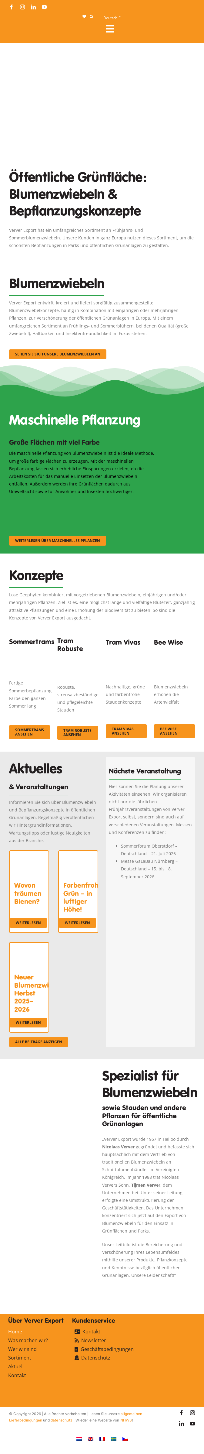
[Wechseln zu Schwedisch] (113, 1438)
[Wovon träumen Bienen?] (29, 855)
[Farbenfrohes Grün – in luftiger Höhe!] (78, 855)
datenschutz (61, 1420)
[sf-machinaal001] (31, 503)
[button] (91, 16)
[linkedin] (33, 7)
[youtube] (44, 7)
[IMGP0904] (77, 658)
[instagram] (22, 7)
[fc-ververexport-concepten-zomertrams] (29, 652)
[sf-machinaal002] (82, 503)
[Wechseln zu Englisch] (90, 1438)
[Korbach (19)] (126, 654)
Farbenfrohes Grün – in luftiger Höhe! (84, 897)
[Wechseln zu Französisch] (102, 1438)
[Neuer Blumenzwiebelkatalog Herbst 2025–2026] (29, 946)
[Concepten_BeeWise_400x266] (174, 654)
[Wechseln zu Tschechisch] (125, 1438)
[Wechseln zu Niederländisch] (79, 1438)
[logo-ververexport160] (21, 30)
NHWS (126, 1420)
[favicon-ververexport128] (176, 1287)
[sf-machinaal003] (133, 503)
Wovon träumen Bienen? (28, 893)
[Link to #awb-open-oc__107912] (148, 29)
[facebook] (11, 7)
